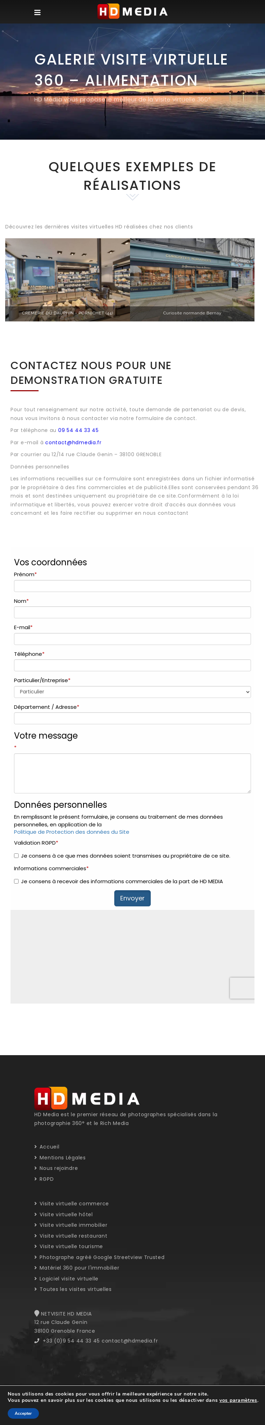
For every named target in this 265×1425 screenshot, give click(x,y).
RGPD (44, 1179)
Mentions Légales (60, 1157)
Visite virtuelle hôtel (63, 1214)
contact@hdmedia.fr (73, 442)
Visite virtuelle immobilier (70, 1224)
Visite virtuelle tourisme (68, 1246)
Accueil (46, 1146)
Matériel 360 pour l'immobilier (76, 1267)
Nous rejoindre (56, 1168)
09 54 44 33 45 (78, 430)
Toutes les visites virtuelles (73, 1289)
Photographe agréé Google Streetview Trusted (99, 1257)
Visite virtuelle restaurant (70, 1235)
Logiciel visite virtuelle (66, 1278)
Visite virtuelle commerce (71, 1203)
